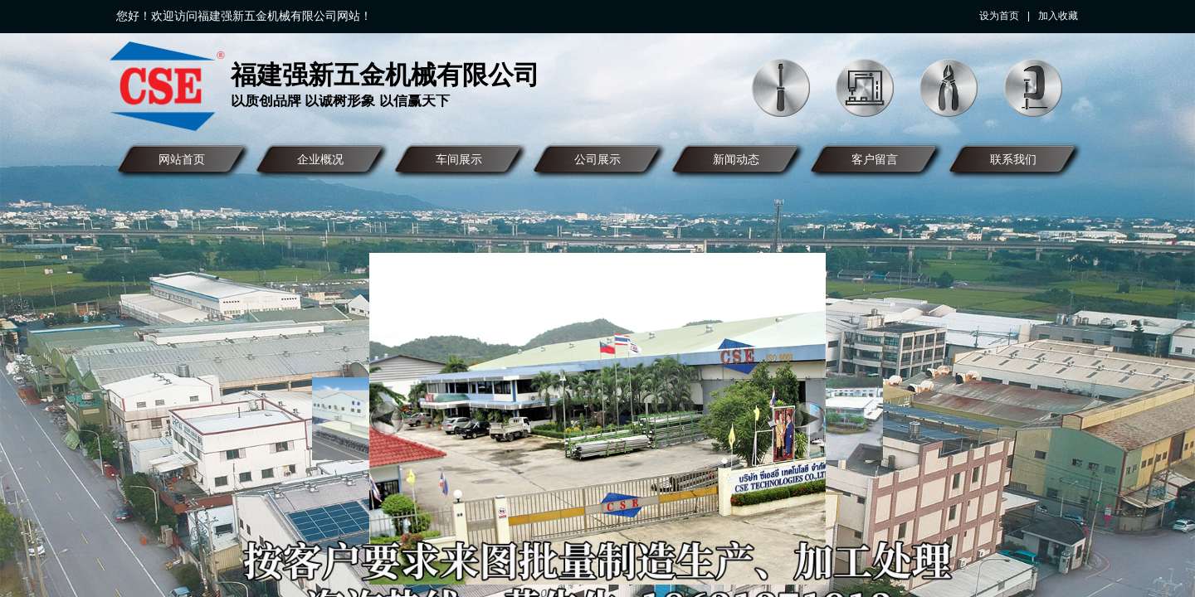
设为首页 (999, 16)
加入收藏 (1058, 16)
